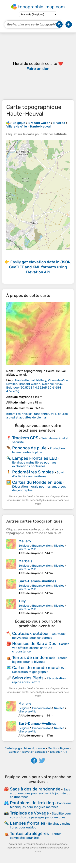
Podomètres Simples (33, 471)
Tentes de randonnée (33, 657)
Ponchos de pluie (29, 447)
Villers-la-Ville (27, 549)
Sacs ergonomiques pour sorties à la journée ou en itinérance (40, 793)
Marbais (25, 561)
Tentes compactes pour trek (35, 836)
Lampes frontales (27, 823)
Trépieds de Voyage (29, 813)
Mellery (24, 541)
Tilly (22, 601)
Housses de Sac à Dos (34, 643)
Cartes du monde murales (38, 667)
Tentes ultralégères (29, 833)
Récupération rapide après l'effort (39, 680)
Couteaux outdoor (30, 633)
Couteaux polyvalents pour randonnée (38, 636)
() (37, 385)
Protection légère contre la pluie (38, 450)
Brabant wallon (41, 545)
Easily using (40, 267)
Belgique (24, 545)
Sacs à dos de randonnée (35, 788)
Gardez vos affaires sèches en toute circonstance (40, 647)
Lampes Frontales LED (34, 458)
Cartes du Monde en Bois (37, 482)
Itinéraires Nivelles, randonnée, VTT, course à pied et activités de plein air (37, 415)
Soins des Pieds (28, 677)
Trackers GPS (25, 437)
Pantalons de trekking (32, 802)
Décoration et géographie (30, 672)
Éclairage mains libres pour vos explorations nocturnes (34, 464)
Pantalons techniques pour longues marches (41, 805)
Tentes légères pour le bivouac (39, 660)
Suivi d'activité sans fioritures (38, 474)
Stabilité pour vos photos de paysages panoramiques (40, 815)
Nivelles (59, 545)
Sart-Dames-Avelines (37, 581)
